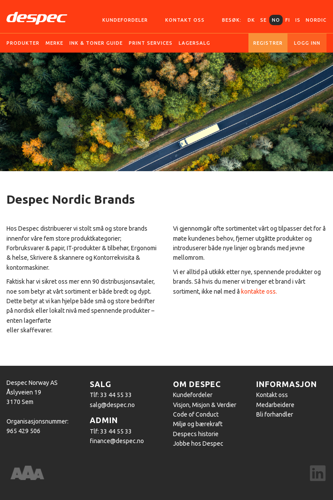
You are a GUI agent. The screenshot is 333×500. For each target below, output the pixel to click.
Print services (151, 43)
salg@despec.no (112, 404)
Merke (54, 43)
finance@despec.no (117, 440)
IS (297, 20)
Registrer (268, 43)
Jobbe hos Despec (198, 443)
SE (263, 20)
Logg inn (307, 43)
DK (251, 20)
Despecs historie (196, 433)
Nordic (316, 20)
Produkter (23, 43)
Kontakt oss (185, 20)
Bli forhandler (274, 414)
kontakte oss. (259, 291)
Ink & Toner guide (96, 43)
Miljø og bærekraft (197, 424)
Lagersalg (194, 43)
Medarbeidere (275, 404)
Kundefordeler (125, 20)
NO (276, 20)
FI (287, 20)
